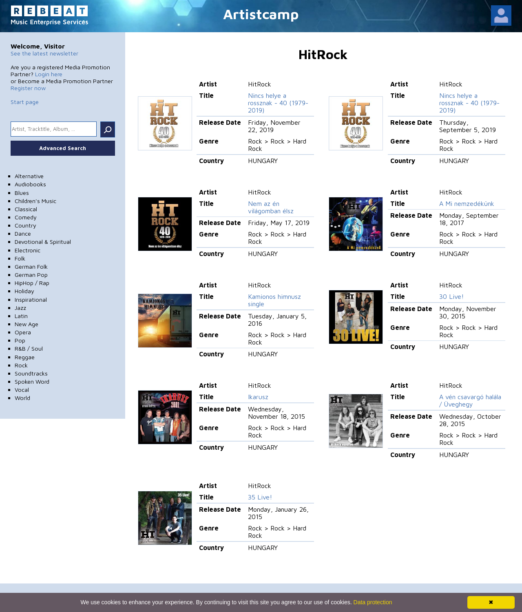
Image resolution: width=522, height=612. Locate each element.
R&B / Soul (29, 348)
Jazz (20, 307)
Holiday (24, 290)
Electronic (27, 250)
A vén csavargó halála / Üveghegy (470, 400)
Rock (21, 365)
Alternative (29, 175)
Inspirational (31, 299)
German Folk (31, 266)
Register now (28, 87)
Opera (23, 332)
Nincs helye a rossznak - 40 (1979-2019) (278, 103)
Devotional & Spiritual (43, 241)
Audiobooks (30, 184)
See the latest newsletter (44, 53)
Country (25, 225)
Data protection (373, 602)
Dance (23, 233)
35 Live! (260, 497)
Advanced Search (62, 148)
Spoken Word (32, 381)
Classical (26, 208)
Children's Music (35, 200)
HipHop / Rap (32, 282)
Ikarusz (258, 396)
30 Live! (451, 296)
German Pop (31, 274)
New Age (26, 323)
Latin (21, 315)
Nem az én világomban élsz (271, 207)
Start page (25, 101)
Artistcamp (261, 13)
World (22, 397)
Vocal (22, 389)
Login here (48, 74)
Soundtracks (31, 373)
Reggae (25, 357)
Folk (20, 258)
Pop (20, 340)
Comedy (26, 217)
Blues (22, 192)
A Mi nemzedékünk (466, 203)
